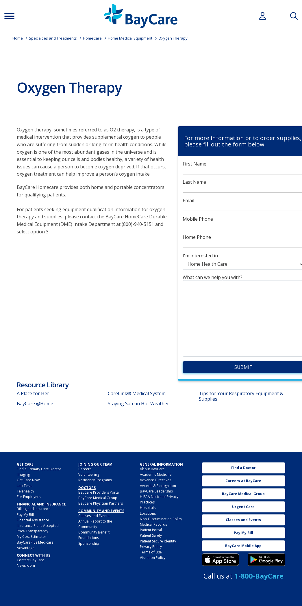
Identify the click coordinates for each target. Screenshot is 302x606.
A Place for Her (33, 393)
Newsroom (26, 565)
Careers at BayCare (243, 480)
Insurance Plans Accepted (38, 525)
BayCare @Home (35, 403)
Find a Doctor (243, 467)
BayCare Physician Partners (100, 503)
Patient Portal (151, 529)
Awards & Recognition (158, 485)
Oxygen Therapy (173, 38)
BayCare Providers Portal (99, 492)
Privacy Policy (151, 546)
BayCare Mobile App (243, 545)
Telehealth (25, 491)
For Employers (28, 496)
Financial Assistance (33, 520)
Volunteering (88, 474)
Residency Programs (95, 479)
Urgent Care (243, 506)
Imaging (23, 474)
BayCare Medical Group (97, 497)
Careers (84, 468)
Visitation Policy (152, 557)
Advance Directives (155, 479)
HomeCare (92, 38)
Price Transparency (32, 531)
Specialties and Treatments (53, 38)
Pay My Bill (25, 514)
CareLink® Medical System (137, 393)
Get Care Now (28, 479)
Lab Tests (24, 485)
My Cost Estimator (31, 536)
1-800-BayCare (259, 576)
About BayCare (152, 468)
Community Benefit (94, 532)
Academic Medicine (156, 474)
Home (17, 38)
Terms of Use (151, 552)
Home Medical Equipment (130, 38)
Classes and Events (93, 515)
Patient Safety (151, 535)
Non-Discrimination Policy (161, 518)
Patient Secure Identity (158, 541)
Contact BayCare (30, 559)
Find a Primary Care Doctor (39, 468)
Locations (148, 513)
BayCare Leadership (156, 491)
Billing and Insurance (34, 508)
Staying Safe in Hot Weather (138, 403)
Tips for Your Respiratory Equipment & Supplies (241, 396)
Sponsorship (88, 543)
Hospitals (147, 507)
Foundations (88, 537)
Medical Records (153, 524)
